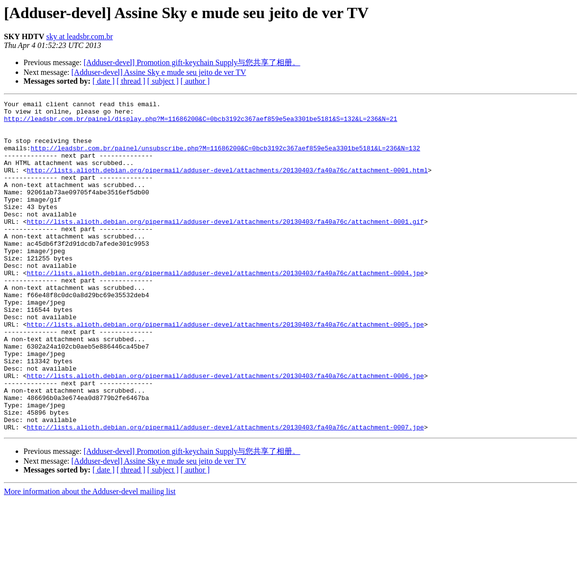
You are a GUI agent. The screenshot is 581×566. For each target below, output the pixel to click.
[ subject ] (163, 81)
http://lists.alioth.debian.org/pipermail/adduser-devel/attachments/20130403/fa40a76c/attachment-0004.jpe (225, 308)
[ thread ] (130, 81)
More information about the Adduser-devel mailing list (90, 557)
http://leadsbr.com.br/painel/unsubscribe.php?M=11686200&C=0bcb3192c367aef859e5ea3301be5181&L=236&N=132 (225, 158)
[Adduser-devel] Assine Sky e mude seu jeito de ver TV (158, 72)
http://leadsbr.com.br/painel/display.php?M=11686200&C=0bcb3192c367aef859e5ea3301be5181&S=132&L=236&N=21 (200, 122)
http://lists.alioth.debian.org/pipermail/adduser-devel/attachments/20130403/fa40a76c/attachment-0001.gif (225, 246)
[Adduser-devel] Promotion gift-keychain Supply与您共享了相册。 (192, 62)
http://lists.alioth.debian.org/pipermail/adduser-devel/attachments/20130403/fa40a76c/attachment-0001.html (227, 184)
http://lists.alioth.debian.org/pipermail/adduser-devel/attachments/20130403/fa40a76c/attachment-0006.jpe (225, 431)
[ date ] (104, 81)
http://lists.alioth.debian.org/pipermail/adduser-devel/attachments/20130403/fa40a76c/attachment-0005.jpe (225, 369)
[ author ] (195, 81)
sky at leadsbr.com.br (79, 36)
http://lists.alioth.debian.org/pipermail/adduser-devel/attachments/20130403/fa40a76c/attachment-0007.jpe (225, 493)
